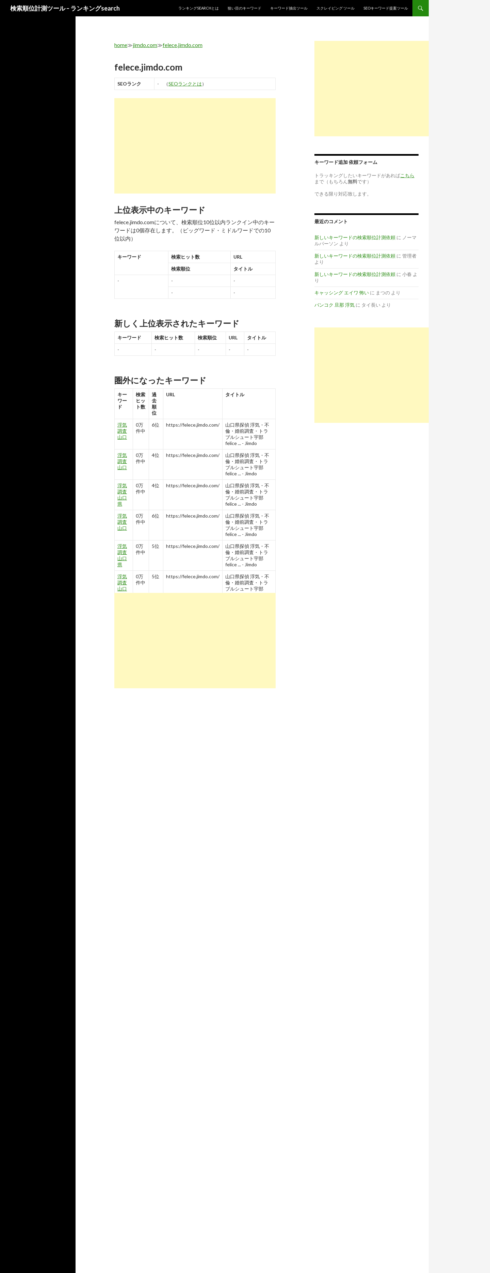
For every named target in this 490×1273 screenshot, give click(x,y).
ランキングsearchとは (198, 8)
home (120, 45)
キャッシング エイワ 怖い (341, 292)
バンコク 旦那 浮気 (334, 305)
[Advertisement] (195, 146)
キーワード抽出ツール (289, 8)
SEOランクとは (185, 84)
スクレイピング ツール (335, 8)
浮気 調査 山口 (122, 431)
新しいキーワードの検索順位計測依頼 (354, 237)
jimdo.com (145, 45)
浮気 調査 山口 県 (122, 494)
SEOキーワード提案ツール (385, 8)
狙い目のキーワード (244, 8)
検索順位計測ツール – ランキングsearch (65, 8)
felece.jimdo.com (182, 45)
